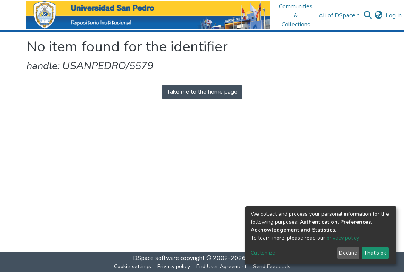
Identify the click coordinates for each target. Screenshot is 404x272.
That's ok (375, 253)
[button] (378, 15)
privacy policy (343, 237)
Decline (348, 253)
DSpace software (156, 258)
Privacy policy (173, 266)
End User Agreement (221, 266)
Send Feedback (271, 266)
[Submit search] (367, 15)
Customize (263, 253)
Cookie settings (132, 266)
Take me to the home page (202, 92)
